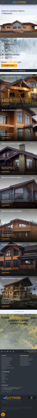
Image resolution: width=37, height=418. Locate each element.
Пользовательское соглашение (8, 400)
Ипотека (3, 373)
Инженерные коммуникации (8, 367)
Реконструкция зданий (6, 360)
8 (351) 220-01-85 (7, 388)
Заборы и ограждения (6, 365)
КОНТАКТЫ (5, 385)
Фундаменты (4, 366)
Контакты (4, 382)
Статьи (3, 380)
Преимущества (5, 378)
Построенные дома (24, 357)
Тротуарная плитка (24, 365)
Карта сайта (4, 410)
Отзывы (3, 377)
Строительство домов (6, 357)
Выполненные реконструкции (26, 358)
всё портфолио (18, 311)
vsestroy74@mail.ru (8, 389)
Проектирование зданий (7, 358)
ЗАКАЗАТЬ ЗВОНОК (32, 352)
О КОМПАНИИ (5, 371)
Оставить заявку (9, 65)
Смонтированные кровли (25, 360)
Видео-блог (4, 376)
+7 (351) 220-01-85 (33, 2)
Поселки (3, 381)
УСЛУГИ (4, 355)
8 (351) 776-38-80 (15, 388)
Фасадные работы (5, 361)
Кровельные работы (6, 362)
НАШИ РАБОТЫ (24, 355)
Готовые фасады (23, 361)
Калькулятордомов (3, 415)
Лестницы (4, 369)
